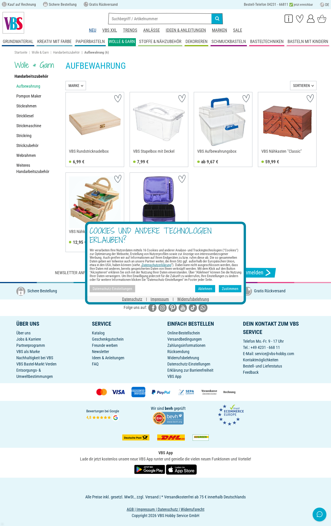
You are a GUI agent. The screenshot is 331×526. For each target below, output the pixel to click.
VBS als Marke (28, 351)
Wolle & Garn (40, 52)
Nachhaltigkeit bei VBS (34, 357)
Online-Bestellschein (183, 333)
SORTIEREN (301, 85)
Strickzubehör (27, 145)
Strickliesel (25, 115)
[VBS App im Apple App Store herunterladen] (181, 469)
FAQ (95, 364)
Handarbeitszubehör (66, 52)
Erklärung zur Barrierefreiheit (190, 370)
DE (324, 5)
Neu (92, 30)
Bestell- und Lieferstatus (262, 366)
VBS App (174, 376)
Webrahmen (26, 155)
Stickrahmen (26, 105)
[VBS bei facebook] (152, 307)
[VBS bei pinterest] (172, 307)
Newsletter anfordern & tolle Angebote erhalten (103, 272)
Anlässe (151, 30)
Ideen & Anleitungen (186, 30)
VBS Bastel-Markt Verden (36, 364)
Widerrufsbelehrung (183, 357)
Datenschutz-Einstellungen (188, 364)
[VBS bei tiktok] (192, 307)
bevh (169, 408)
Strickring (23, 135)
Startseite (20, 52)
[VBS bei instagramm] (162, 307)
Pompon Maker (28, 96)
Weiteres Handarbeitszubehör (32, 168)
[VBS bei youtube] (182, 307)
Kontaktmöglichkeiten (260, 359)
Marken (219, 30)
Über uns (23, 333)
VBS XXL (109, 30)
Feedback (251, 372)
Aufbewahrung (28, 86)
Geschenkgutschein (108, 339)
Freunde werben (105, 345)
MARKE (73, 85)
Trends (130, 30)
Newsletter (100, 351)
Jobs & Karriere (28, 339)
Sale (237, 30)
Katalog (98, 333)
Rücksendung (178, 351)
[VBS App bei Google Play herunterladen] (150, 469)
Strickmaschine (28, 125)
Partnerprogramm (30, 345)
